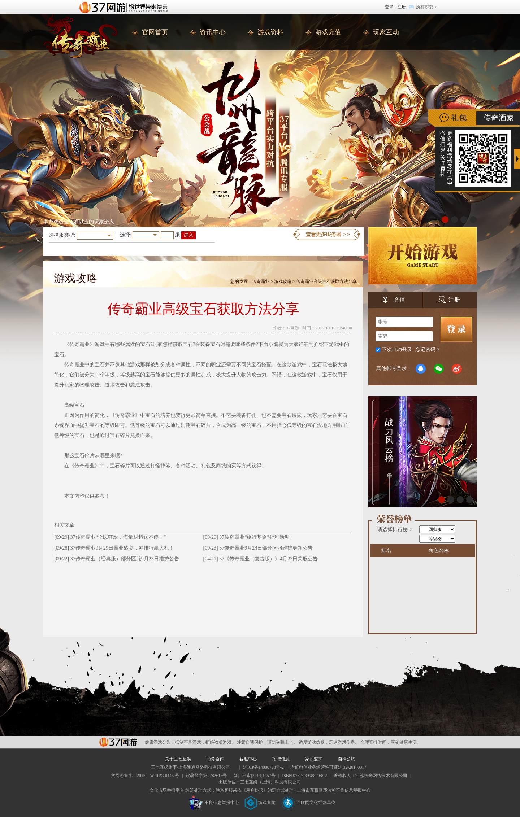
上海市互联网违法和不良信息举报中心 (333, 790)
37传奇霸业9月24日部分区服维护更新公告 (266, 548)
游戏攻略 (282, 281)
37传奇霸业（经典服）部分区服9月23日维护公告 (124, 559)
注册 (401, 6)
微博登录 (457, 369)
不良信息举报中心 (214, 802)
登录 (389, 6)
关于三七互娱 (178, 758)
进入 (188, 235)
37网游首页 (125, 7)
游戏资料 (270, 32)
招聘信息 (281, 758)
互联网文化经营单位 (308, 802)
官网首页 (155, 32)
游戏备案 (260, 802)
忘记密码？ (428, 349)
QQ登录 (421, 369)
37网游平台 (117, 742)
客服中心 (248, 758)
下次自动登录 (397, 349)
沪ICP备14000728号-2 (263, 767)
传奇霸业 (260, 281)
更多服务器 (326, 234)
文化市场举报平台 (167, 790)
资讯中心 (213, 32)
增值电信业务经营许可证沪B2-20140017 (328, 767)
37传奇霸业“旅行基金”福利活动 (254, 537)
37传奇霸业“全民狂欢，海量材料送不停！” (118, 537)
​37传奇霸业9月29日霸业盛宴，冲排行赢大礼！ (122, 548)
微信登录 (439, 369)
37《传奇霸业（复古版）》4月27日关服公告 (268, 559)
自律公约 (346, 758)
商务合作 (215, 758)
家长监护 (313, 758)
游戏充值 (328, 32)
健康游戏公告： (160, 742)
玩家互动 (386, 32)
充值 (394, 301)
